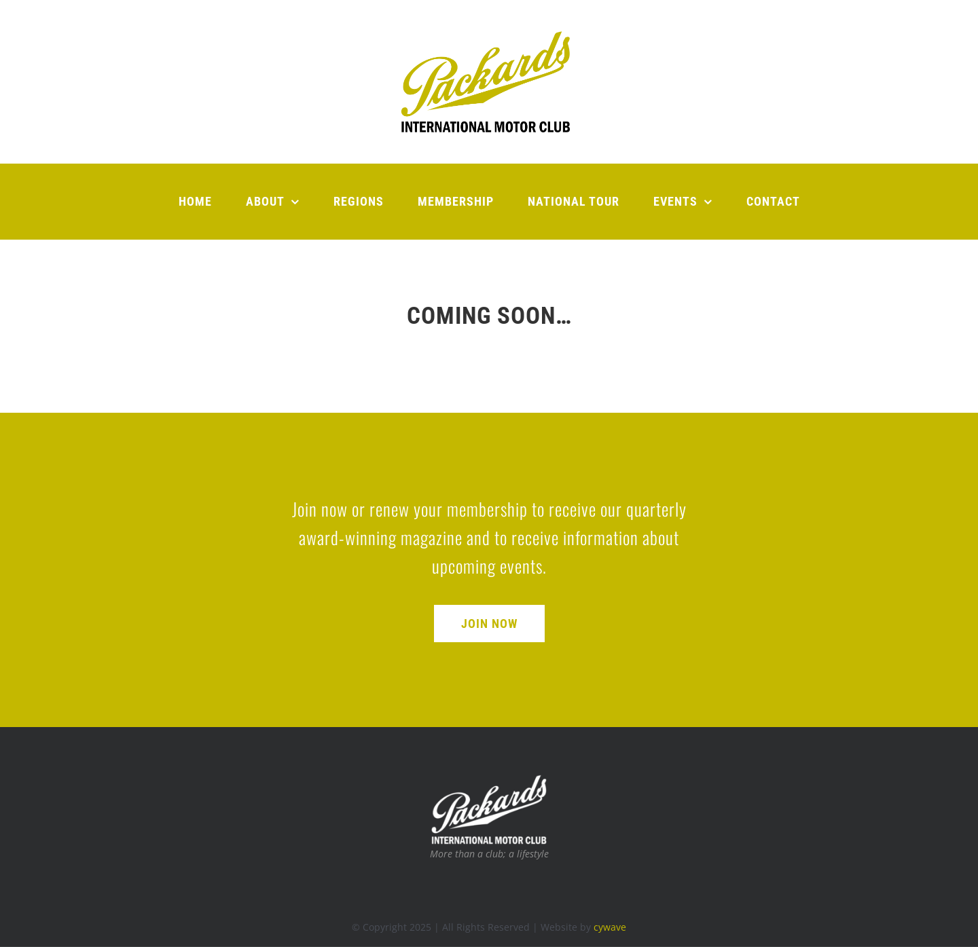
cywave (610, 927)
